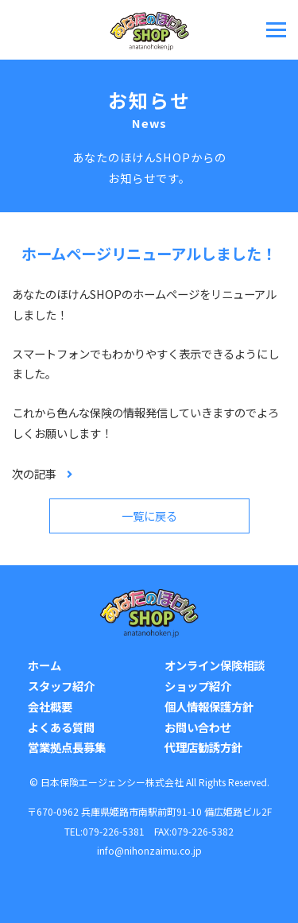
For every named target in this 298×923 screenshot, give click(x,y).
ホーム (44, 665)
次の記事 (34, 473)
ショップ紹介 (197, 685)
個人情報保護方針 (208, 706)
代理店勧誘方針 (203, 747)
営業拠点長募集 (67, 747)
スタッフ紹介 (61, 685)
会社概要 (50, 706)
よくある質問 (61, 727)
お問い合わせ (197, 727)
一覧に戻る (149, 515)
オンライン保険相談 (214, 665)
